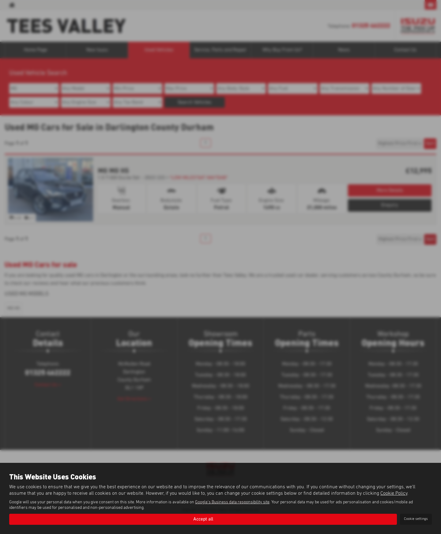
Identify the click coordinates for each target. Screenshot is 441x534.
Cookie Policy (393, 493)
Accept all (203, 519)
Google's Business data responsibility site (232, 502)
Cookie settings (416, 519)
